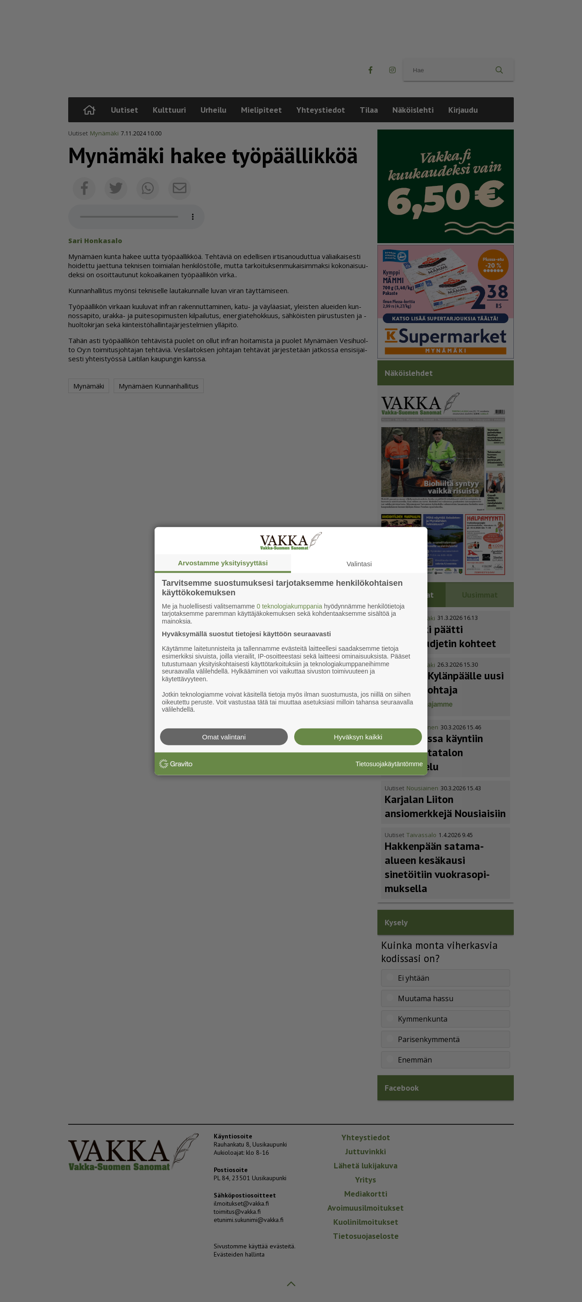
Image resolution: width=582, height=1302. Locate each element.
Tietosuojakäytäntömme (389, 763)
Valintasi (359, 563)
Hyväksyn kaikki (358, 737)
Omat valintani (224, 737)
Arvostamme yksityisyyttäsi (223, 562)
